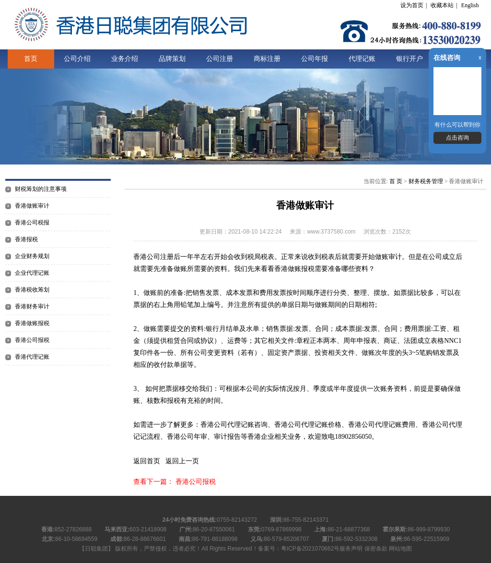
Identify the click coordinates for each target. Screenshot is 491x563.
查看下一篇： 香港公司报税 (174, 481)
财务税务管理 (426, 181)
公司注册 (219, 58)
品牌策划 (172, 58)
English (470, 5)
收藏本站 (442, 5)
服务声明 (350, 548)
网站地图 (400, 548)
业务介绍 (124, 58)
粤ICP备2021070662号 (310, 548)
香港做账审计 (32, 205)
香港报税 (26, 239)
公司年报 (314, 58)
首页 (30, 58)
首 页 (395, 181)
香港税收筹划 (32, 289)
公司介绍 (77, 58)
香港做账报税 (32, 323)
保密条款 (375, 548)
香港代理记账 (32, 356)
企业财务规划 (32, 256)
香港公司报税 (32, 340)
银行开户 (409, 58)
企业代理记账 (32, 273)
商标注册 (267, 58)
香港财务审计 (32, 306)
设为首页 (411, 5)
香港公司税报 (32, 222)
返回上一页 (182, 461)
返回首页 (146, 461)
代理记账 (362, 58)
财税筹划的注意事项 (41, 189)
